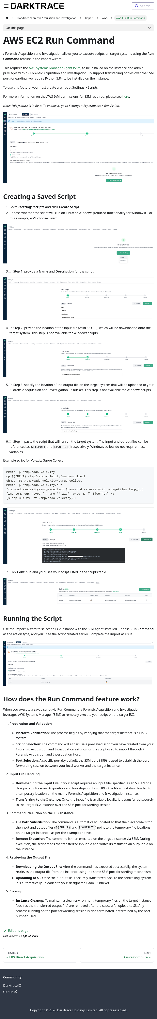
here (125, 96)
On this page (15, 28)
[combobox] (143, 5)
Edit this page (15, 930)
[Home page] (7, 18)
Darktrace (12, 985)
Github (10, 992)
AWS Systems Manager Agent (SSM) (55, 68)
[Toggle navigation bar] (6, 6)
